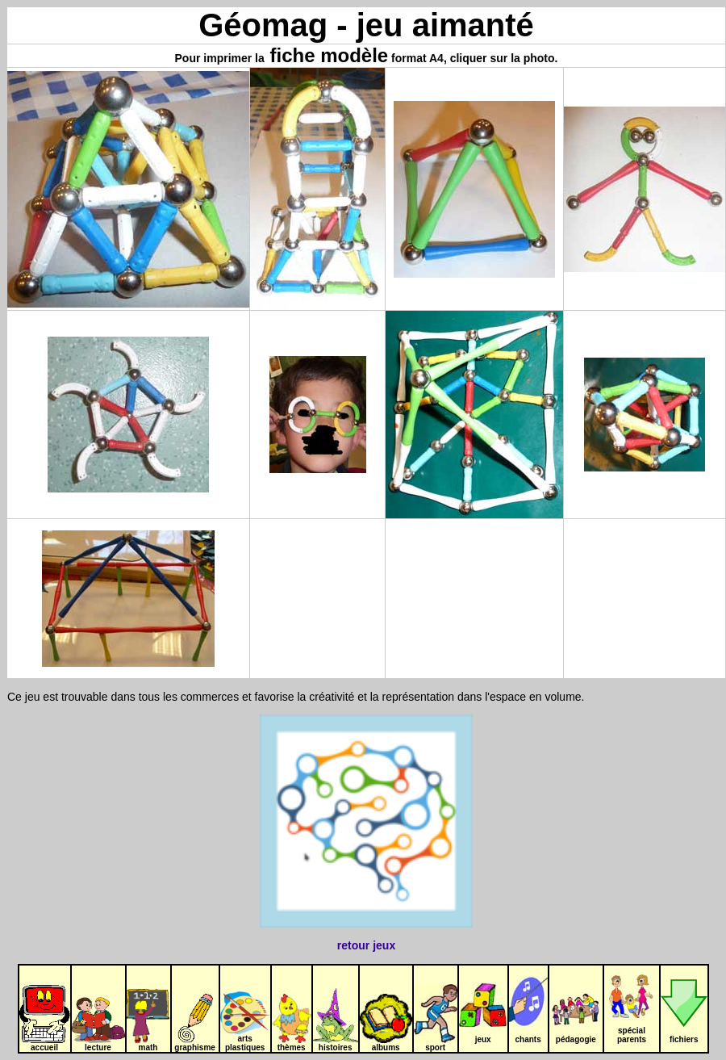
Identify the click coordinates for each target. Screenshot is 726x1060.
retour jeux (366, 945)
